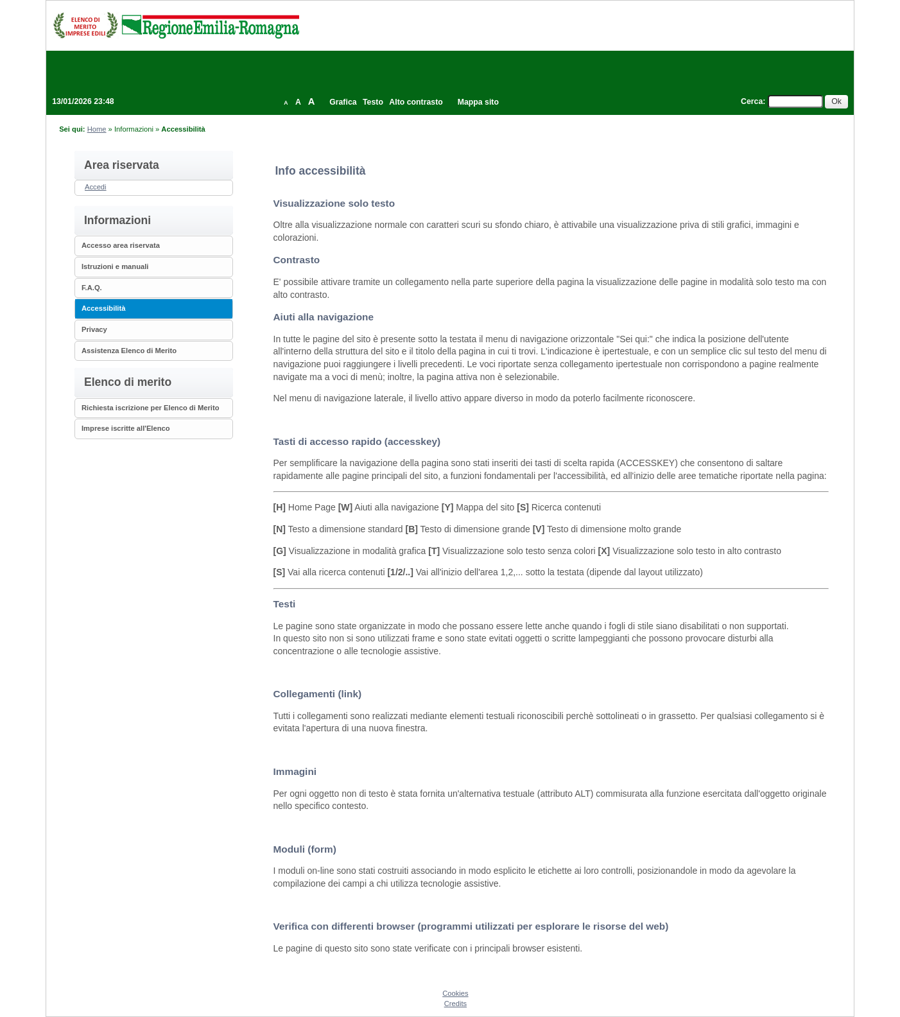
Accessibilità (103, 308)
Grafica (342, 102)
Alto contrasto (415, 102)
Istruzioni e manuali (115, 266)
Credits (455, 1003)
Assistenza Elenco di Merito (129, 350)
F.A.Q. (92, 287)
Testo (373, 102)
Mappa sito (478, 102)
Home (97, 129)
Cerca (752, 101)
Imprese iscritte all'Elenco (126, 428)
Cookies (455, 993)
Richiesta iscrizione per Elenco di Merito (151, 408)
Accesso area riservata (121, 245)
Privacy (94, 329)
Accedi (96, 187)
